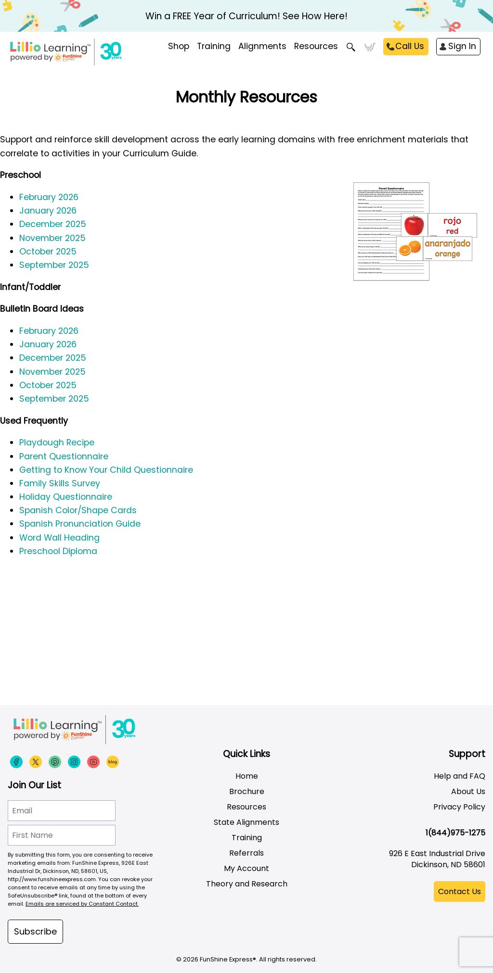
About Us (468, 791)
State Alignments (246, 822)
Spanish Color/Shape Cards (78, 510)
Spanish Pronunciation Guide (80, 524)
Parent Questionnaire (63, 456)
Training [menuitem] (214, 46)
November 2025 (52, 238)
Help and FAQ (459, 776)
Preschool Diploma (58, 551)
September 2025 (54, 265)
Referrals (246, 853)
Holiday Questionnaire (65, 497)
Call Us (409, 46)
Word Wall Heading (59, 537)
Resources (316, 46)
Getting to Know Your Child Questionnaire (106, 470)
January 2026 (48, 210)
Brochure (246, 791)
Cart (370, 47)
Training (247, 837)
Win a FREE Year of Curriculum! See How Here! (246, 16)
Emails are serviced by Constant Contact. (82, 904)
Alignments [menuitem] (262, 46)
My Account (246, 868)
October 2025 (48, 251)
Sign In (462, 46)
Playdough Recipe (56, 442)
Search (351, 47)
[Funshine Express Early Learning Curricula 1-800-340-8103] (101, 56)
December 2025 (52, 224)
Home (246, 776)
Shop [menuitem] (178, 46)
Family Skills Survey (59, 483)
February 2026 (48, 197)
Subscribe (35, 931)
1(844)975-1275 (455, 832)
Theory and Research (246, 883)
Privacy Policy (459, 806)
